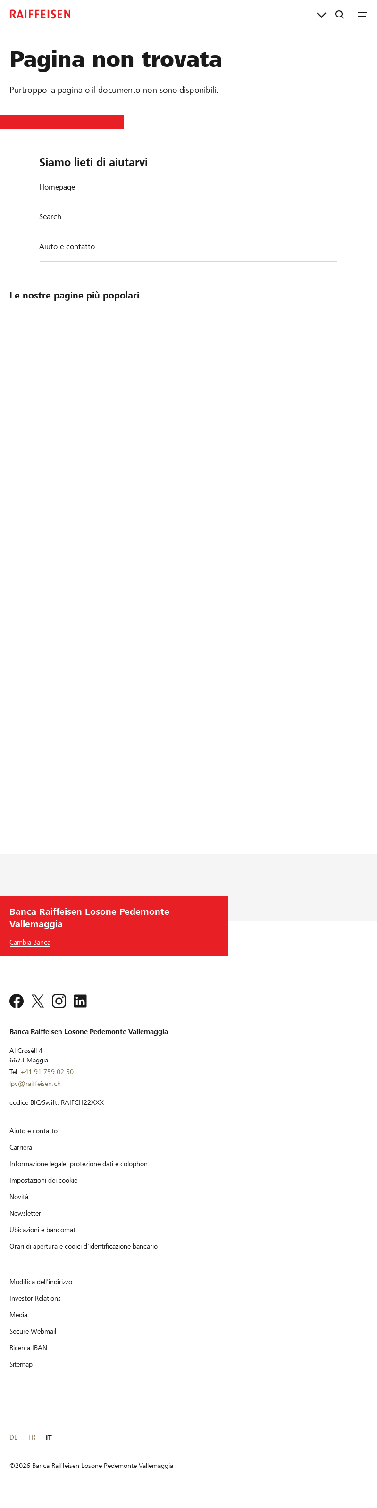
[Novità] (18, 1197)
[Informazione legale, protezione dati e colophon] (78, 1164)
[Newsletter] (25, 1213)
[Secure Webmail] (32, 1331)
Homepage (57, 186)
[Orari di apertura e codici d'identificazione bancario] (83, 1246)
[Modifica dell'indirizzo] (40, 1281)
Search (50, 216)
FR (31, 1437)
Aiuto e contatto (67, 246)
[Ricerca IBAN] (28, 1347)
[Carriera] (20, 1147)
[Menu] (362, 14)
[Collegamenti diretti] (321, 14)
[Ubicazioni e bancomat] (42, 1230)
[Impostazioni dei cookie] (43, 1180)
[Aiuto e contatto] (33, 1131)
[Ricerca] (339, 14)
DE (13, 1437)
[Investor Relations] (35, 1298)
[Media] (18, 1314)
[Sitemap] (21, 1364)
